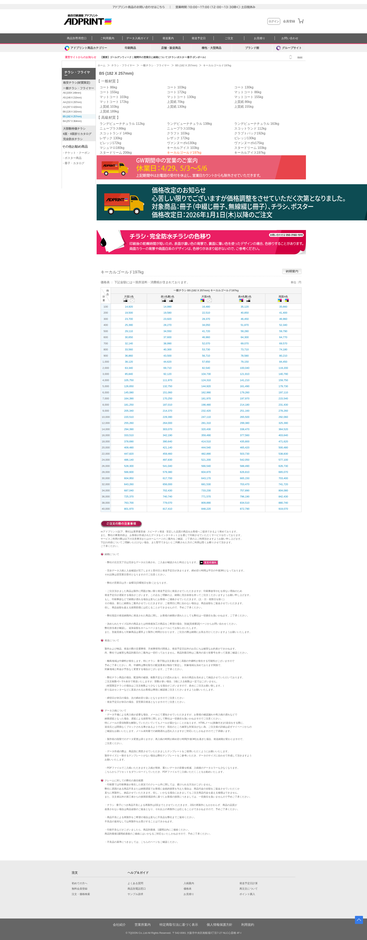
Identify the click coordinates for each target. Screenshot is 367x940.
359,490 (206, 435)
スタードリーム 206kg (116, 152)
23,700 (129, 318)
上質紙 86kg (243, 101)
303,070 (167, 429)
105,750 (129, 380)
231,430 (283, 404)
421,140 (167, 447)
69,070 (245, 343)
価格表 (187, 888)
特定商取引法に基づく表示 (178, 924)
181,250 (129, 404)
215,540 (283, 398)
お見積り (259, 38)
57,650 (206, 361)
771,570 (206, 496)
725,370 (129, 496)
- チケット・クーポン (76, 152)
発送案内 (168, 38)
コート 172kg (176, 92)
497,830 (167, 459)
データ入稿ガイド (137, 38)
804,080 (283, 490)
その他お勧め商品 (75, 146)
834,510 (244, 502)
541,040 (167, 465)
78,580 (245, 355)
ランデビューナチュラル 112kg (122, 123)
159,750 (283, 380)
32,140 (129, 343)
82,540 (206, 367)
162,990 (206, 392)
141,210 (244, 380)
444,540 (206, 447)
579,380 (167, 472)
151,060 (167, 392)
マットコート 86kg (247, 92)
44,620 (168, 361)
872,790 (244, 508)
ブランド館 (252, 47)
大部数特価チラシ (74, 128)
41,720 (206, 331)
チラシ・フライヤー (77, 74)
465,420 (244, 447)
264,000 (167, 422)
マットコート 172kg (114, 101)
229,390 (167, 416)
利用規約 (247, 924)
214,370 (167, 410)
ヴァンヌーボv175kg (249, 143)
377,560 (244, 435)
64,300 (245, 337)
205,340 (129, 410)
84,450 (283, 361)
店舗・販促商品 (171, 47)
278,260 (283, 410)
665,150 (244, 478)
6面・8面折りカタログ (77, 133)
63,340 (129, 367)
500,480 (283, 447)
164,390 (129, 398)
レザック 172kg (178, 138)
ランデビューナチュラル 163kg (256, 123)
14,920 (129, 306)
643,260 (129, 484)
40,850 (245, 312)
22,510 (206, 312)
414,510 (206, 441)
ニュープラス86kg (113, 128)
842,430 (283, 496)
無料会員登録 (79, 888)
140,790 (283, 373)
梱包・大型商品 (211, 47)
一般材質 (108, 81)
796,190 (244, 496)
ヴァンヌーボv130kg (182, 143)
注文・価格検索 (81, 894)
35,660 (283, 306)
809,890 (206, 502)
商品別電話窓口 (137, 888)
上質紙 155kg (244, 106)
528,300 (129, 465)
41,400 (283, 312)
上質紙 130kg (176, 106)
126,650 (129, 386)
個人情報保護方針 (219, 924)
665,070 (283, 472)
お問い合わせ (289, 38)
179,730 (283, 386)
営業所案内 (143, 924)
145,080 (129, 392)
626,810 (244, 472)
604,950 (129, 478)
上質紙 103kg (109, 106)
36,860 (129, 355)
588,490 (244, 465)
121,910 (244, 373)
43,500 (168, 355)
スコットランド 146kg (116, 133)
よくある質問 (135, 883)
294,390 (129, 429)
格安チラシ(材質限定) (76, 82)
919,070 (283, 508)
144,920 (206, 386)
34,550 (168, 331)
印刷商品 (130, 47)
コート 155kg (109, 92)
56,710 (206, 355)
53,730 (206, 349)
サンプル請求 (135, 894)
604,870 (206, 472)
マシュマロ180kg (112, 147)
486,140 (129, 459)
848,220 (206, 508)
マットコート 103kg (114, 97)
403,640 (283, 435)
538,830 (283, 453)
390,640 (167, 441)
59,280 (245, 331)
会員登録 (289, 21)
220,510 (129, 416)
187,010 (167, 404)
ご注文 (229, 38)
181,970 (206, 398)
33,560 (129, 349)
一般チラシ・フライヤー (78, 88)
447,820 (129, 453)
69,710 (168, 367)
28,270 (168, 324)
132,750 (167, 386)
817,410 (167, 508)
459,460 (167, 453)
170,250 (167, 398)
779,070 (167, 502)
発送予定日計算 (248, 883)
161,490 (244, 386)
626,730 (283, 465)
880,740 (283, 502)
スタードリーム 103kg (250, 147)
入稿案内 (189, 883)
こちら (108, 771)
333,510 (129, 435)
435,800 (244, 441)
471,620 (283, 441)
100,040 (244, 367)
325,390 (283, 422)
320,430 (206, 429)
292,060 (283, 416)
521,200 (206, 459)
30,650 (129, 337)
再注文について (248, 888)
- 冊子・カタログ (74, 163)
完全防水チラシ (73, 139)
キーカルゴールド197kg (184, 152)
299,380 (244, 422)
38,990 (168, 343)
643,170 (206, 478)
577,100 (283, 459)
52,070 (206, 343)
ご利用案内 (107, 38)
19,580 (168, 312)
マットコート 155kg (248, 97)
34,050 (206, 324)
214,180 (244, 404)
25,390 (129, 324)
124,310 (206, 380)
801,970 (129, 508)
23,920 (168, 318)
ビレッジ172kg (110, 143)
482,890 (206, 453)
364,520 (283, 429)
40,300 (168, 349)
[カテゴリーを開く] (86, 48)
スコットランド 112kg (250, 128)
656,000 (167, 484)
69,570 (283, 343)
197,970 (244, 398)
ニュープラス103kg (181, 128)
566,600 (129, 472)
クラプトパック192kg (250, 133)
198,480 (206, 404)
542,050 (244, 459)
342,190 (167, 435)
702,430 (167, 490)
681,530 (206, 484)
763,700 (129, 502)
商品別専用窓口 (77, 38)
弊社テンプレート (167, 755)
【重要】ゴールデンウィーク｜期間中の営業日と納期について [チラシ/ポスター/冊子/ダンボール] (153, 57)
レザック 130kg (111, 138)
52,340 (283, 324)
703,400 (283, 478)
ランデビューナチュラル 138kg (189, 123)
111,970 (167, 380)
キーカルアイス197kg (250, 152)
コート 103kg (176, 87)
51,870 (245, 324)
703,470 (244, 484)
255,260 (129, 422)
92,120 (168, 373)
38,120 (129, 361)
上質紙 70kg (175, 101)
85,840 (129, 373)
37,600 (168, 337)
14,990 (168, 306)
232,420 (206, 410)
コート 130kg (244, 87)
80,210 (283, 355)
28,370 (206, 318)
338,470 (244, 429)
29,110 (129, 331)
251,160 (244, 410)
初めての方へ (79, 883)
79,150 (245, 361)
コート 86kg (108, 87)
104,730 (206, 373)
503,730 (244, 453)
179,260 (244, 392)
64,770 (283, 337)
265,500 (244, 416)
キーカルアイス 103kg (183, 147)
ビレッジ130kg (245, 138)
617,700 (167, 478)
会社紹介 (119, 924)
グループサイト (289, 48)
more (300, 57)
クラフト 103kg (178, 133)
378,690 (129, 441)
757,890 (244, 490)
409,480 (129, 447)
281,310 (206, 422)
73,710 (245, 349)
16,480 (206, 306)
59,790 (283, 331)
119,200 (283, 367)
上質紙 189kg (109, 111)
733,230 (206, 490)
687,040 (129, 490)
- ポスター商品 (72, 158)
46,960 (283, 318)
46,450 (245, 318)
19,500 (129, 312)
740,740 (167, 496)
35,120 (245, 306)
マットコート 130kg (181, 97)
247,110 (206, 416)
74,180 (283, 349)
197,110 (283, 392)
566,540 (206, 465)
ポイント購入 (247, 894)
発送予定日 (199, 38)
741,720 (283, 484)
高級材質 (108, 118)
